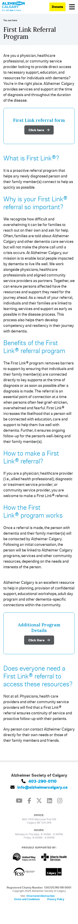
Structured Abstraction (40, 895)
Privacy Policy (55, 899)
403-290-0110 (39, 781)
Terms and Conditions (27, 899)
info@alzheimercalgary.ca (39, 787)
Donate (57, 7)
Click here (39, 130)
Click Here (39, 640)
